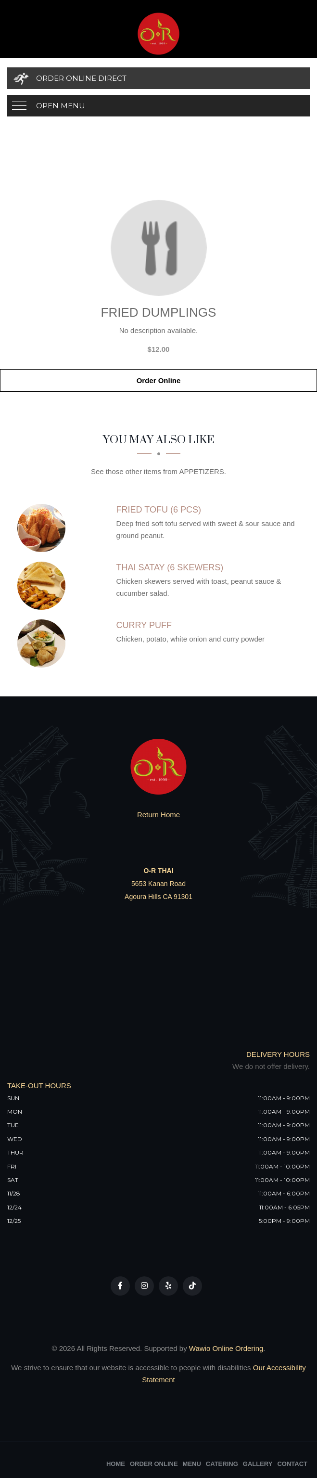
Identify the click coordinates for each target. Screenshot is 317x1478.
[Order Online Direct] (158, 78)
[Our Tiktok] (192, 1286)
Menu (192, 1463)
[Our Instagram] (144, 1286)
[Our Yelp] (168, 1286)
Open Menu (60, 105)
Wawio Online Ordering (226, 1348)
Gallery (258, 1463)
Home (115, 1463)
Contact (292, 1463)
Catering (222, 1463)
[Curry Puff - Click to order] (43, 643)
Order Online (159, 380)
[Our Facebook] (120, 1286)
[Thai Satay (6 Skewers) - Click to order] (43, 586)
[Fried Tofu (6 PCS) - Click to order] (43, 528)
